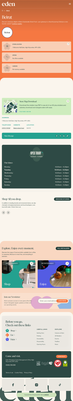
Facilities (57, 341)
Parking (39, 336)
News (56, 344)
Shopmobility (40, 341)
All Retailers (58, 336)
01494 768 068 (10, 365)
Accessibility (40, 338)
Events (57, 338)
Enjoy (14, 339)
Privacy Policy (28, 372)
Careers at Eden (59, 333)
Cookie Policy (19, 372)
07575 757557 (6, 128)
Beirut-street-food (18, 128)
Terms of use (9, 372)
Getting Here (40, 333)
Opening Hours (41, 344)
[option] (18, 227)
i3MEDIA (46, 394)
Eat (13, 335)
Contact (61, 356)
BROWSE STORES (62, 199)
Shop (14, 331)
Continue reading (17, 24)
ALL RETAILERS (63, 248)
